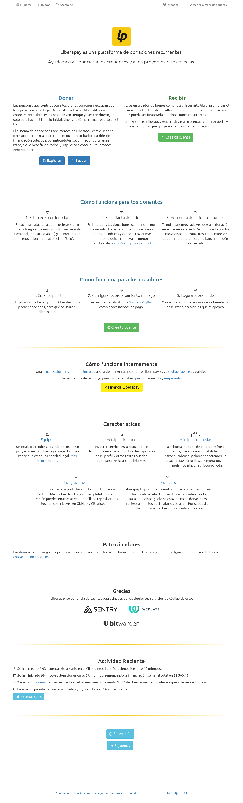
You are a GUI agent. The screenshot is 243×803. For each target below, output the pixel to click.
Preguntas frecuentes (109, 793)
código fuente (179, 371)
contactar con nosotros (31, 557)
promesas (39, 682)
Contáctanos (81, 793)
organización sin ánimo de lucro (67, 371)
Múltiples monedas (195, 439)
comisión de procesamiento (132, 243)
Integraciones (75, 482)
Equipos (47, 439)
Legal (132, 793)
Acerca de (62, 793)
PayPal (147, 302)
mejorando (172, 378)
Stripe (133, 302)
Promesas (167, 482)
